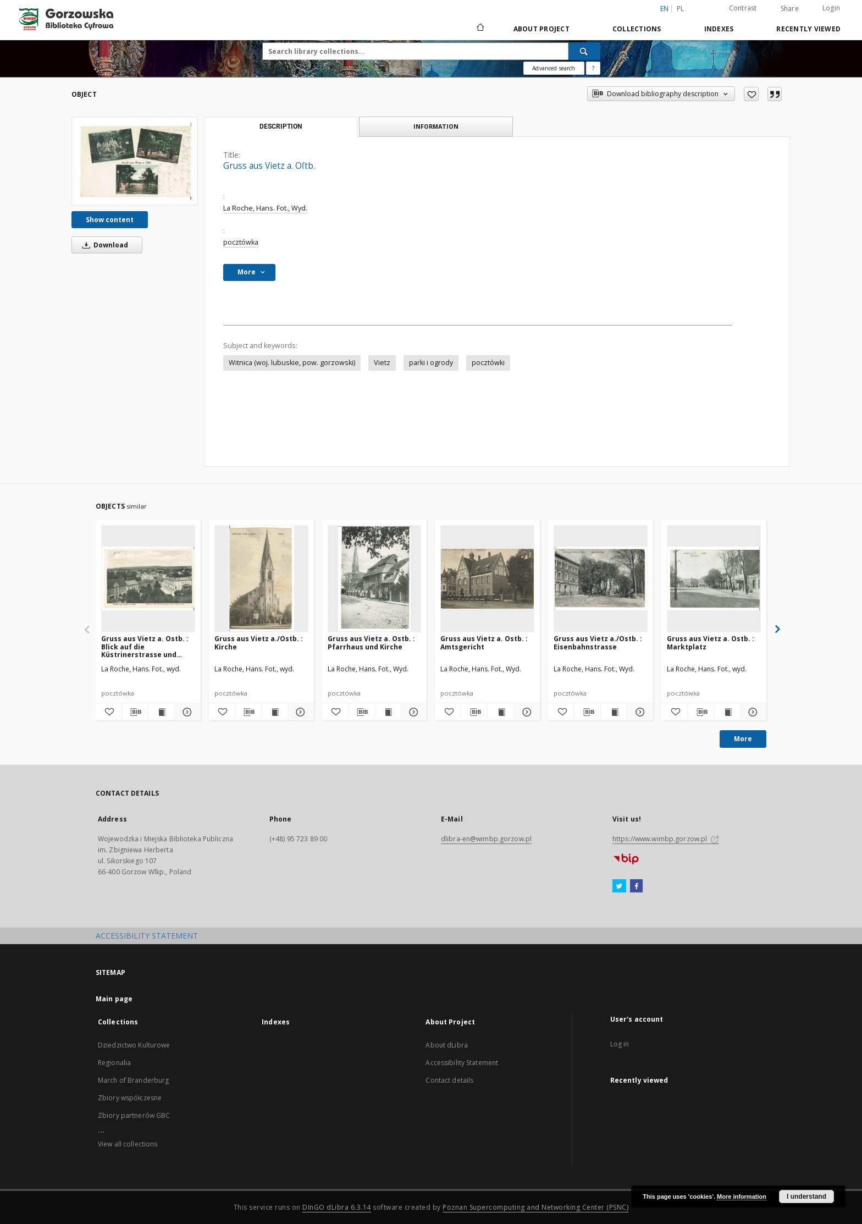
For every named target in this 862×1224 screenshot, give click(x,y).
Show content (110, 219)
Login (831, 8)
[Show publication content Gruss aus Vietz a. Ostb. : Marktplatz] (727, 712)
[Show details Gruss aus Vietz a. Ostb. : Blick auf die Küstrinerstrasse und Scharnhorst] (186, 712)
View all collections (127, 1144)
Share (790, 8)
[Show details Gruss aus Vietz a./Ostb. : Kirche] (299, 712)
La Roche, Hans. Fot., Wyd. (265, 208)
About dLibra (446, 1045)
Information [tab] (435, 126)
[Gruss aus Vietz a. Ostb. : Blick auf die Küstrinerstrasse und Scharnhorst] (148, 578)
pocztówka (240, 242)
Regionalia (114, 1062)
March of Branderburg (133, 1080)
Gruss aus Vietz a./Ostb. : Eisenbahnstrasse (598, 642)
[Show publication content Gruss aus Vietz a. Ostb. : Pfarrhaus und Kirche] (388, 712)
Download (103, 245)
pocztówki (488, 362)
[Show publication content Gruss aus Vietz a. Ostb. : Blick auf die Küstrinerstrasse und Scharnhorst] (161, 712)
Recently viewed (808, 29)
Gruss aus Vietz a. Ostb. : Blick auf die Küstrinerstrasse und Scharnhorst (145, 646)
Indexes (719, 29)
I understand (806, 1196)
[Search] (584, 51)
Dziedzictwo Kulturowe (134, 1045)
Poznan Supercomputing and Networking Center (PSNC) (535, 1207)
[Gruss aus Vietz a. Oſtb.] (135, 161)
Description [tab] (280, 126)
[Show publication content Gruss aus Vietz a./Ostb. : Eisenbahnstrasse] (614, 712)
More (743, 738)
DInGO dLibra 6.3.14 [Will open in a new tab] (336, 1207)
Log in (619, 1044)
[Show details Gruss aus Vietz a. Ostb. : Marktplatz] (752, 712)
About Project (541, 29)
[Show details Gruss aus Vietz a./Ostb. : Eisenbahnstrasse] (638, 712)
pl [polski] (680, 8)
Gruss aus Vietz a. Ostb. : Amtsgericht (484, 642)
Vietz (382, 362)
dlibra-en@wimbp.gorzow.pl (486, 838)
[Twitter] (619, 886)
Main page (114, 999)
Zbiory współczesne (130, 1097)
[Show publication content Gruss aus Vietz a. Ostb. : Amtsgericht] (500, 712)
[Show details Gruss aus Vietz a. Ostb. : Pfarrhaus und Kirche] (413, 712)
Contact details (449, 1080)
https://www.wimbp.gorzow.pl (665, 838)
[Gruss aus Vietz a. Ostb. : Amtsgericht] (487, 578)
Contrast (743, 8)
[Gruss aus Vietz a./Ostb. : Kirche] (261, 578)
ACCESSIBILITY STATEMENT (147, 935)
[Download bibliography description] (135, 712)
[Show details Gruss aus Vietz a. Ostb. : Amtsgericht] (525, 712)
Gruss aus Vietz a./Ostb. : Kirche (258, 642)
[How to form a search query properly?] (593, 68)
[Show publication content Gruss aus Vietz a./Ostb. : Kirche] (275, 712)
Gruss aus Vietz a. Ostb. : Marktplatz (710, 642)
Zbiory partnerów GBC (134, 1115)
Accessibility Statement (462, 1062)
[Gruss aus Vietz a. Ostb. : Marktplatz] (713, 578)
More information (741, 1196)
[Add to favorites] (751, 94)
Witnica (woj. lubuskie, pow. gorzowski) (292, 362)
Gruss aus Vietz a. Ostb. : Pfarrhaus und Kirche (371, 642)
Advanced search (553, 68)
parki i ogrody (431, 362)
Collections (636, 29)
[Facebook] (636, 886)
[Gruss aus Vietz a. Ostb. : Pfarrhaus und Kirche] (374, 578)
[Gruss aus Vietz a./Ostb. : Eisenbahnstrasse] (600, 578)
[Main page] (479, 28)
